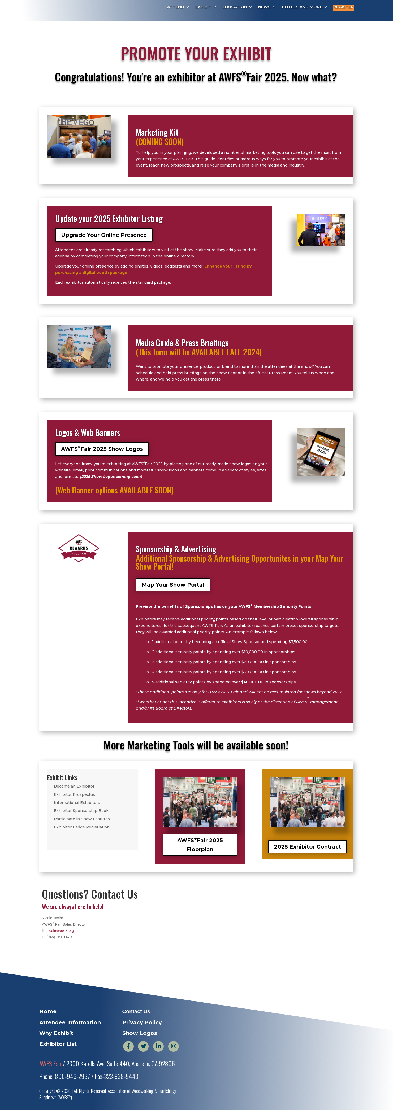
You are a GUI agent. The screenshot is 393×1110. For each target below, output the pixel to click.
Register (343, 7)
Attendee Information (70, 1022)
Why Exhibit (56, 1033)
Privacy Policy (142, 1022)
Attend (175, 7)
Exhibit (203, 7)
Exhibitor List (58, 1044)
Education (235, 7)
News (264, 7)
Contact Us (136, 1011)
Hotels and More (302, 7)
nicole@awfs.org (60, 930)
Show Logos (139, 1033)
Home (48, 1011)
